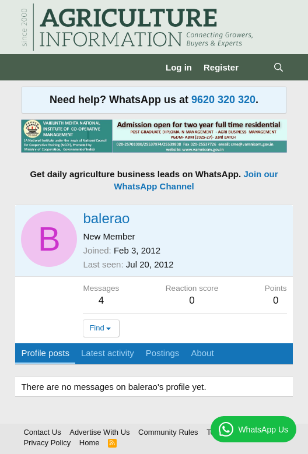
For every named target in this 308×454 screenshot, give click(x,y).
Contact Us (42, 432)
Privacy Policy (47, 442)
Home (89, 442)
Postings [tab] (163, 353)
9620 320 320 (223, 99)
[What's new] (255, 67)
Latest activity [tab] (107, 353)
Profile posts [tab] (45, 353)
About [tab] (202, 353)
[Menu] (31, 67)
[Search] (278, 67)
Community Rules (168, 432)
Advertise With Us (99, 432)
